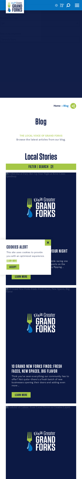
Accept (12, 267)
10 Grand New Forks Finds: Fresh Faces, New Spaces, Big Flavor (37, 368)
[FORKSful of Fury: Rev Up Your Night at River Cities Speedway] (41, 208)
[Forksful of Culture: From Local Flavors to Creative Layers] (41, 441)
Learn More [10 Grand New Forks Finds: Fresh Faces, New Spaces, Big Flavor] (21, 395)
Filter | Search (41, 166)
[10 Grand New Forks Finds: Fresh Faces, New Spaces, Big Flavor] (41, 323)
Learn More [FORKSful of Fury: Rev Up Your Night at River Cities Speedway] (21, 276)
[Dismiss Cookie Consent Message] (48, 243)
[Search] (39, 39)
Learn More (11, 260)
